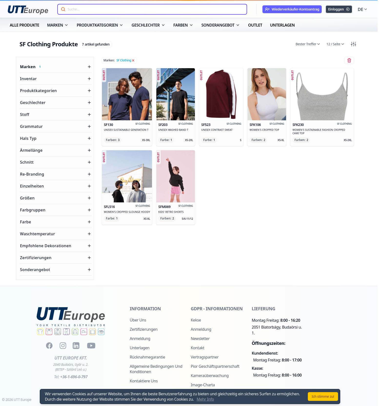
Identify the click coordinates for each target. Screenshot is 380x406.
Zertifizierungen (144, 329)
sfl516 (118, 206)
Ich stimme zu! (323, 396)
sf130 (118, 124)
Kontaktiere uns (144, 381)
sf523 (212, 124)
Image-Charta (203, 384)
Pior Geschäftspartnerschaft (215, 366)
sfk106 (259, 124)
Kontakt (197, 347)
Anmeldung (140, 338)
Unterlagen (140, 347)
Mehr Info (205, 399)
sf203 (167, 124)
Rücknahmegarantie (147, 357)
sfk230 (313, 124)
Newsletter (200, 338)
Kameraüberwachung (210, 375)
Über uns (138, 320)
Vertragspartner (205, 357)
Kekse (196, 320)
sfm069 (167, 206)
